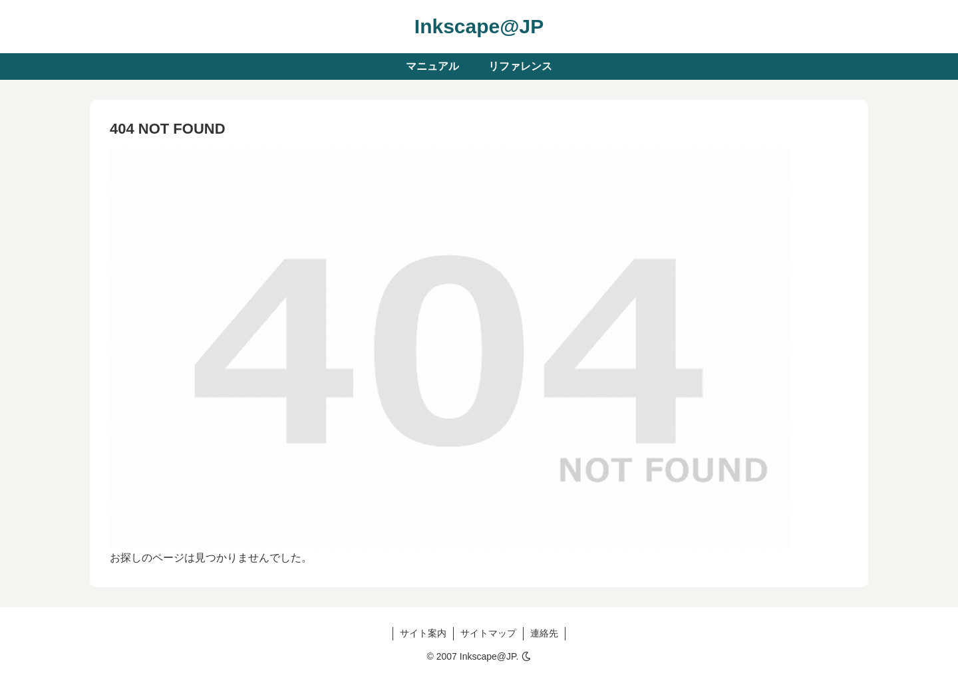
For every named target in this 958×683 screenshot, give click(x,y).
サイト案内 (423, 633)
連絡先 (544, 633)
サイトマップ (488, 633)
